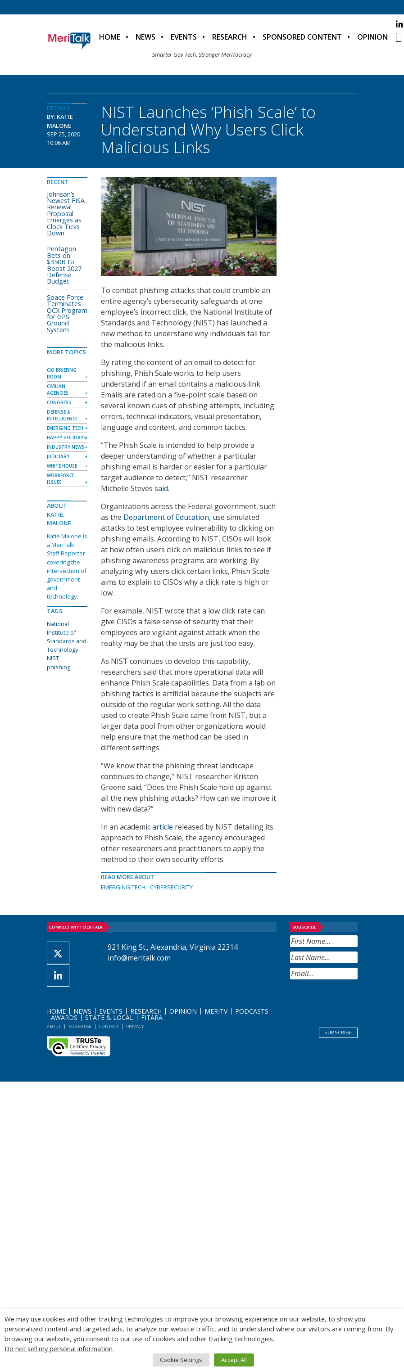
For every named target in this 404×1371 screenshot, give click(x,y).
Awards (64, 1017)
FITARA (152, 1017)
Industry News (65, 447)
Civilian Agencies (57, 389)
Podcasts (251, 1011)
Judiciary (58, 456)
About (54, 1026)
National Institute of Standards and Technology (66, 637)
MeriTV (215, 1011)
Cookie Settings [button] (181, 1360)
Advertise (79, 1026)
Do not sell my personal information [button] (59, 1348)
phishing (58, 667)
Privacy (135, 1026)
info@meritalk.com (139, 958)
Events (184, 37)
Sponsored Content (302, 37)
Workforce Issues (60, 478)
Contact (108, 1026)
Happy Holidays (66, 437)
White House (62, 466)
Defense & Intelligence (62, 415)
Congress (59, 402)
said (161, 488)
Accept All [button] (234, 1360)
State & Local (109, 1017)
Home (109, 37)
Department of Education (166, 517)
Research (229, 37)
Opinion (372, 37)
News (145, 37)
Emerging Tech (123, 887)
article (162, 827)
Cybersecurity (171, 887)
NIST (53, 658)
